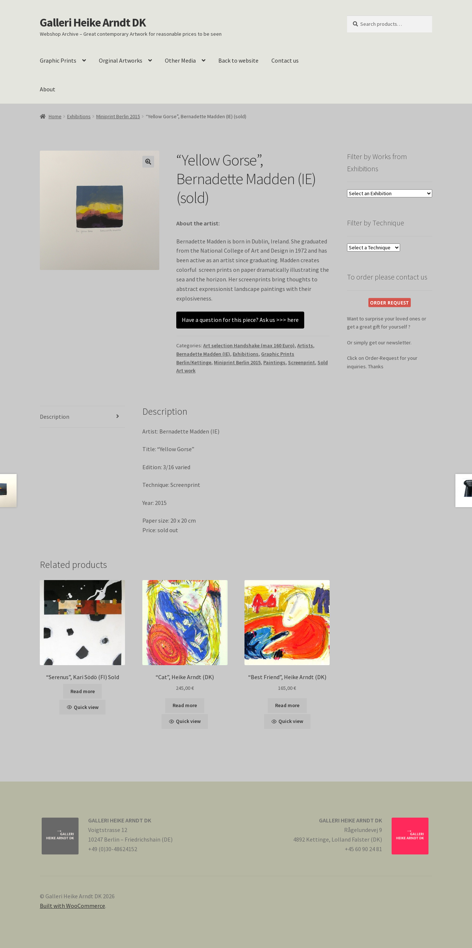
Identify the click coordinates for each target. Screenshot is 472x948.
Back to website (238, 60)
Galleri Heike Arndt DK (93, 22)
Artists (305, 345)
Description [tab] (54, 416)
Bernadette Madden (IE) (203, 354)
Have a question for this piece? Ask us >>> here (240, 319)
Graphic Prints (58, 60)
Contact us (285, 60)
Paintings (274, 362)
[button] (148, 162)
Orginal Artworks (120, 60)
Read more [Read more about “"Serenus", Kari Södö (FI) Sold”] (82, 691)
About (47, 89)
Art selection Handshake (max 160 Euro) (249, 345)
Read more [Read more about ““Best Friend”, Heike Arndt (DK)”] (287, 705)
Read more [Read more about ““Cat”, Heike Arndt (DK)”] (185, 705)
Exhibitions (79, 116)
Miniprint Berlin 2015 (118, 116)
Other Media (180, 60)
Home (55, 116)
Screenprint (301, 362)
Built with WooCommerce (72, 905)
